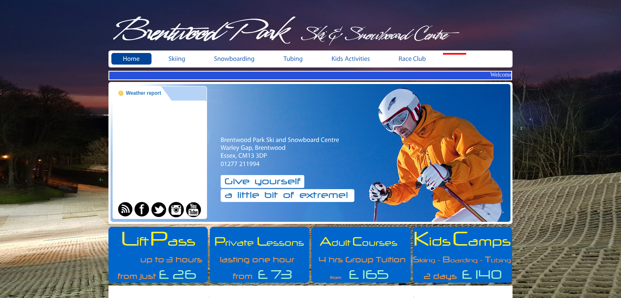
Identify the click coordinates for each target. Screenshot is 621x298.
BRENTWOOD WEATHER (159, 142)
